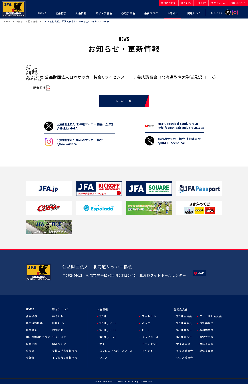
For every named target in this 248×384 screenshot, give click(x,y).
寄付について (60, 309)
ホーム (7, 21)
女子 (102, 343)
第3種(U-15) (107, 329)
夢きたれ (57, 316)
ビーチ (146, 329)
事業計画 (31, 343)
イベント (147, 350)
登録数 (30, 357)
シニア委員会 (184, 357)
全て (29, 66)
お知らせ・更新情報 (27, 21)
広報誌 (30, 350)
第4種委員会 (184, 336)
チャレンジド (150, 343)
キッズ (146, 322)
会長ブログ (59, 336)
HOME (30, 309)
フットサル (149, 316)
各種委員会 (33, 74)
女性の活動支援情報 (64, 350)
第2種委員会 (184, 322)
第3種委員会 (184, 329)
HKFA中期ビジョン (38, 336)
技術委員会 (206, 322)
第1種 (103, 316)
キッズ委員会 (184, 350)
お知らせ (31, 68)
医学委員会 (206, 336)
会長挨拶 (31, 316)
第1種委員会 (184, 316)
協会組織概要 (34, 322)
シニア (103, 357)
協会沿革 (31, 329)
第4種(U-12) (107, 336)
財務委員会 (206, 343)
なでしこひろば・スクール (116, 350)
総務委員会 (206, 350)
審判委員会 (206, 329)
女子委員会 (183, 343)
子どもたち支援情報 (64, 357)
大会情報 (31, 71)
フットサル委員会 (210, 316)
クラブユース (150, 336)
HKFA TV (58, 322)
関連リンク (59, 343)
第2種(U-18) (107, 322)
